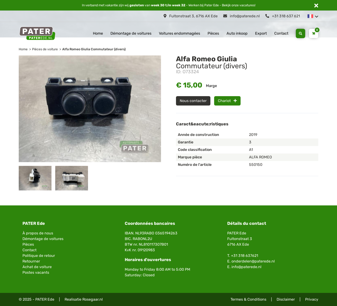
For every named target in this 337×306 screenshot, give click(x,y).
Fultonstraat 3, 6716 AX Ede (191, 16)
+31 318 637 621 (282, 16)
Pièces (213, 33)
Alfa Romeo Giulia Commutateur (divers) (94, 49)
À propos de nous (37, 233)
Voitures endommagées (179, 33)
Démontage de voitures (130, 33)
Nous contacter (193, 100)
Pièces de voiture (45, 49)
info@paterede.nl (241, 16)
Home (98, 33)
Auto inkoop (237, 33)
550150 (255, 164)
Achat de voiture (37, 267)
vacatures (247, 5)
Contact (281, 33)
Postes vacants (35, 272)
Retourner (31, 261)
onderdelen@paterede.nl (253, 261)
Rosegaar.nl (92, 299)
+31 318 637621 (244, 255)
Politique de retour (38, 255)
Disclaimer (286, 299)
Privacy (311, 299)
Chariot (227, 100)
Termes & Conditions (248, 299)
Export (261, 33)
